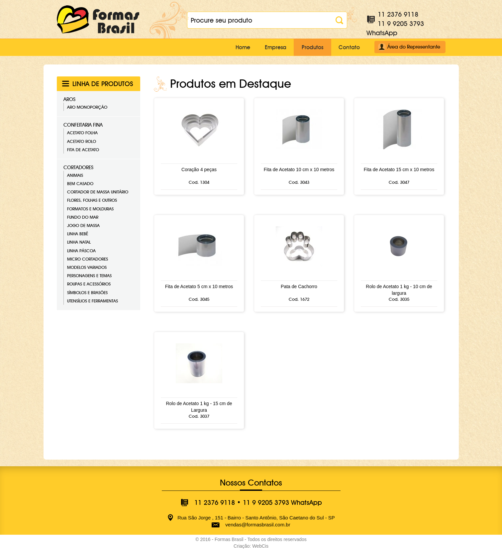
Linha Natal (79, 242)
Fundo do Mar (82, 217)
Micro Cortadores (87, 259)
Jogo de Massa (83, 225)
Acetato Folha (82, 132)
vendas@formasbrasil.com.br (257, 524)
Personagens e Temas (89, 275)
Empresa (271, 47)
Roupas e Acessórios (89, 283)
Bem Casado (80, 183)
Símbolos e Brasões (87, 292)
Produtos (310, 47)
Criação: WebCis (251, 546)
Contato (348, 47)
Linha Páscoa (81, 250)
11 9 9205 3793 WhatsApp (282, 502)
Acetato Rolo (81, 141)
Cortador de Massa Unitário (97, 191)
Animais (75, 175)
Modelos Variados (87, 267)
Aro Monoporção (87, 107)
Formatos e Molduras (90, 208)
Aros (69, 99)
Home (236, 47)
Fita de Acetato (83, 149)
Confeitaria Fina (83, 125)
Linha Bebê (77, 233)
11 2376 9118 (398, 14)
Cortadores (78, 167)
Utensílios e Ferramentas (92, 300)
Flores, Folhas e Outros (92, 200)
